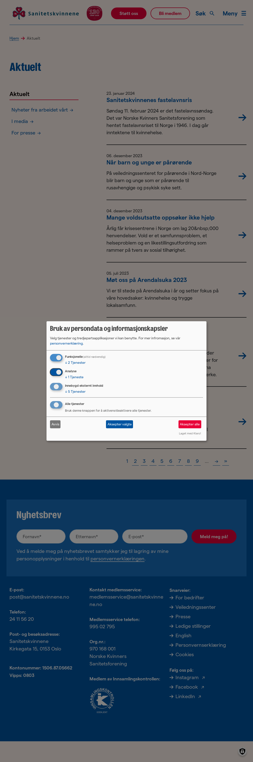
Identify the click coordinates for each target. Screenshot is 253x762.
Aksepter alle (190, 424)
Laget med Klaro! (190, 433)
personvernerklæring (66, 343)
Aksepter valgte (120, 424)
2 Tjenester (75, 362)
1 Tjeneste (74, 377)
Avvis (55, 424)
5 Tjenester (75, 391)
